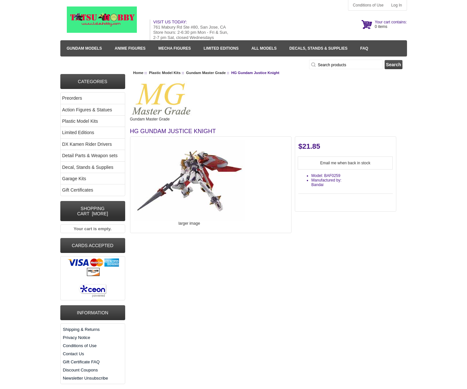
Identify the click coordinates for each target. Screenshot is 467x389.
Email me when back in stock (345, 163)
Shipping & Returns (81, 329)
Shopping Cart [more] (92, 211)
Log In (396, 5)
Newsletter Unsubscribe (85, 378)
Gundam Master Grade (206, 73)
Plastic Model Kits (164, 73)
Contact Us (73, 353)
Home (138, 73)
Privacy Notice (76, 337)
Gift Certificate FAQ (81, 361)
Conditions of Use (368, 5)
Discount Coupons (80, 370)
